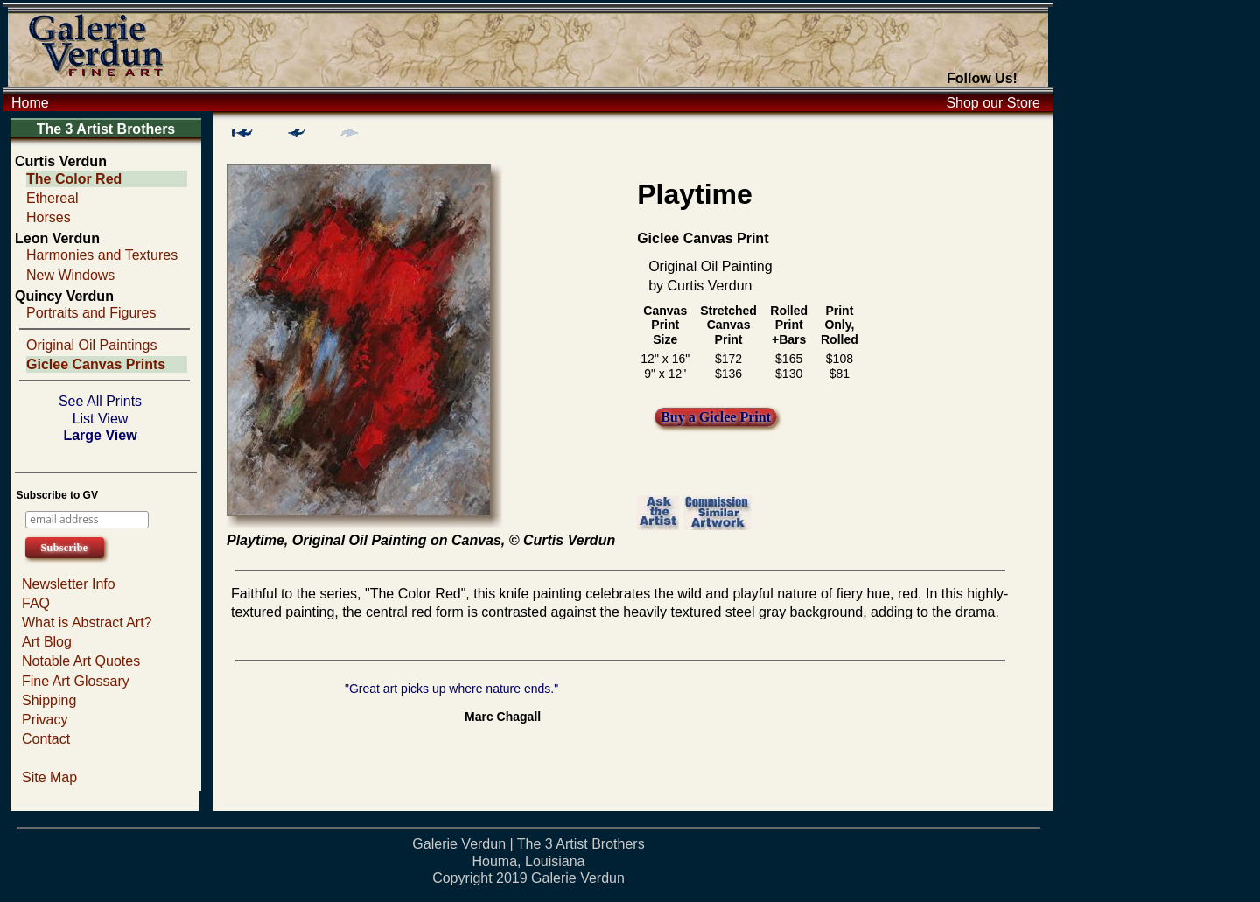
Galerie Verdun (578, 878)
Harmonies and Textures (102, 255)
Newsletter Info (69, 584)
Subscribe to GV (57, 495)
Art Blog (47, 641)
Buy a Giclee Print (716, 416)
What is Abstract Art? (87, 622)
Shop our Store (993, 102)
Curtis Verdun (61, 161)
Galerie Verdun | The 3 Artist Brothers (528, 843)
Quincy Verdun (64, 296)
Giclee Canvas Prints (95, 364)
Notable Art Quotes (81, 661)
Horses (48, 217)
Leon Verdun (57, 238)
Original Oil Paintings (91, 345)
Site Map (49, 777)
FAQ (36, 603)
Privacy (44, 719)
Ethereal (52, 198)
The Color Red (74, 178)
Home (30, 102)
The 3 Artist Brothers (106, 129)
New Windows (70, 275)
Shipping (49, 700)
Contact (46, 738)
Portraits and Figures (91, 312)
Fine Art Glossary (76, 681)
